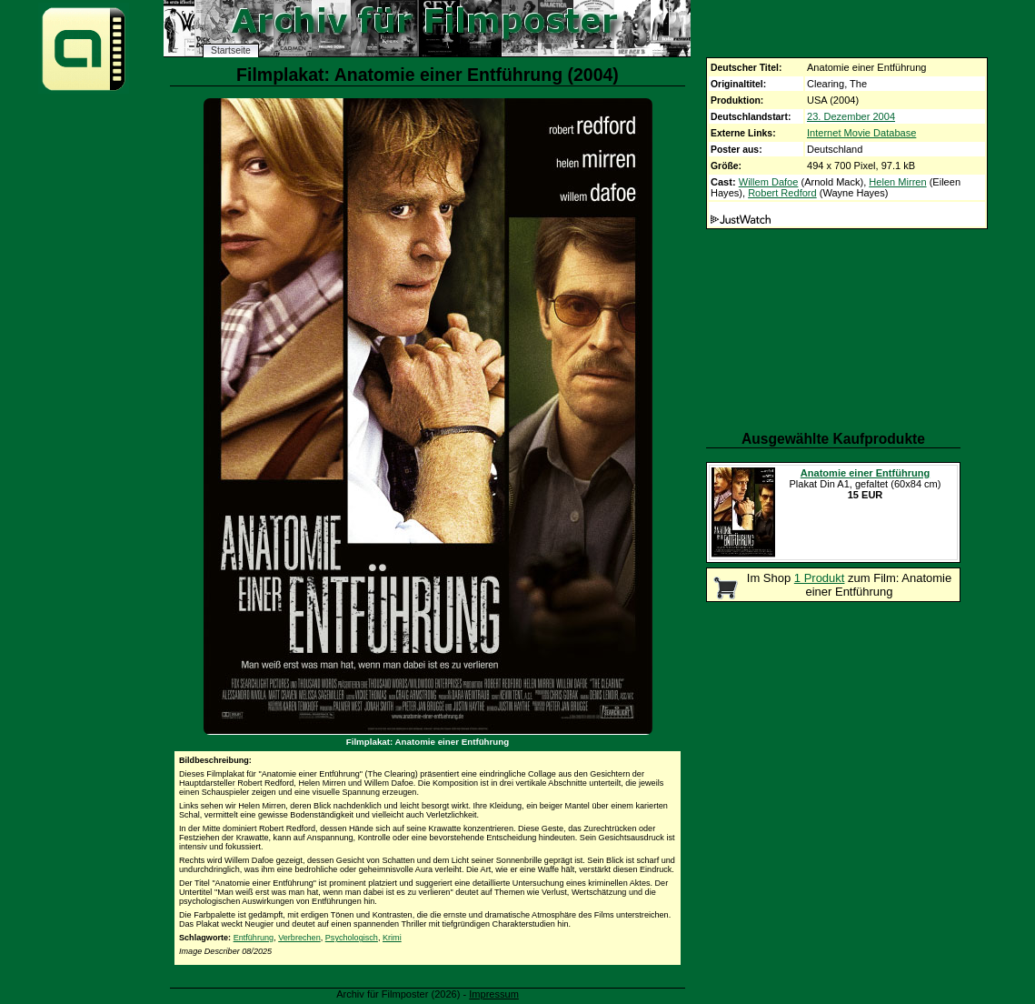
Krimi (392, 937)
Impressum (494, 994)
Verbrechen (299, 937)
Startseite (231, 50)
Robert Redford (782, 192)
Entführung (254, 937)
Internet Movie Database (861, 132)
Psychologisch (351, 937)
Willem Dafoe (769, 181)
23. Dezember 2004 (851, 116)
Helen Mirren (897, 181)
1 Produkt (819, 578)
